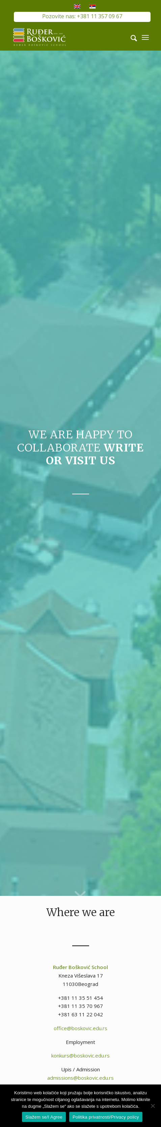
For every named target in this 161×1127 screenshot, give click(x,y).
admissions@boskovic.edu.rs (80, 1077)
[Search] (130, 37)
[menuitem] (130, 37)
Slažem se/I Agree (43, 1117)
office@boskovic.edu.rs (80, 1028)
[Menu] (145, 37)
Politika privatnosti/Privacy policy (106, 1117)
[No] (152, 1105)
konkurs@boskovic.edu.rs (80, 1055)
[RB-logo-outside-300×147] (67, 37)
